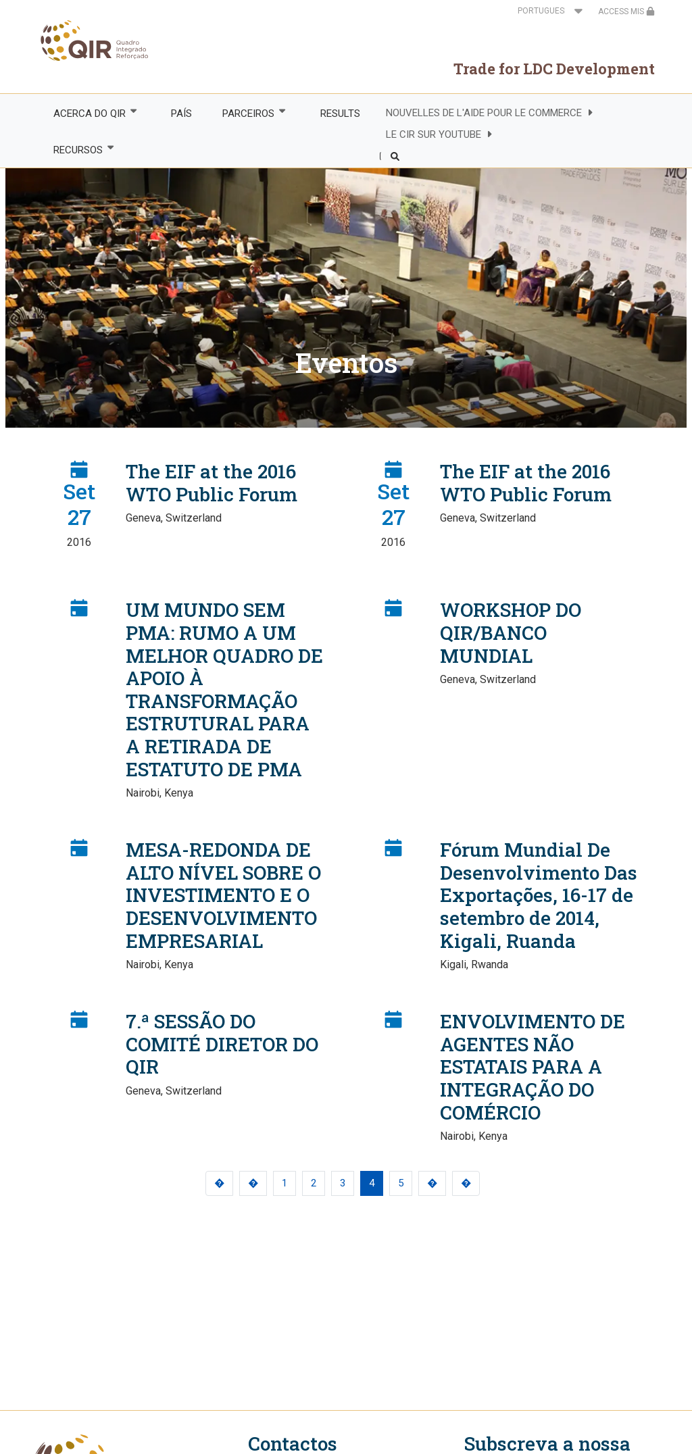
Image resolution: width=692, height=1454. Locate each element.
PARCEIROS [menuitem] (248, 113)
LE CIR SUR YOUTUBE (433, 134)
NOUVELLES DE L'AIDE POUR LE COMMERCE (484, 113)
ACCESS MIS (626, 11)
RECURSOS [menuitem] (77, 150)
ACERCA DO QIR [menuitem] (88, 113)
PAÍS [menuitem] (181, 113)
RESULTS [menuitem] (340, 113)
